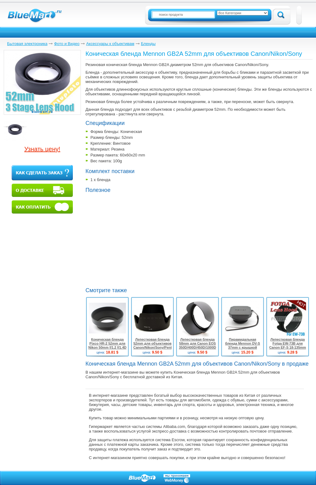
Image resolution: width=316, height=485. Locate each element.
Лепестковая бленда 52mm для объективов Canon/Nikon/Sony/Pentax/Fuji (158, 343)
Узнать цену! (42, 149)
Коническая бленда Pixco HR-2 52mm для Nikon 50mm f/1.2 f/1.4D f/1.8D (107, 345)
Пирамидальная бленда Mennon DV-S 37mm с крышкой (242, 343)
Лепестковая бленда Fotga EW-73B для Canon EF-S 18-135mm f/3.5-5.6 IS (287, 345)
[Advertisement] (122, 252)
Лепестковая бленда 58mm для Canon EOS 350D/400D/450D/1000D (197, 343)
